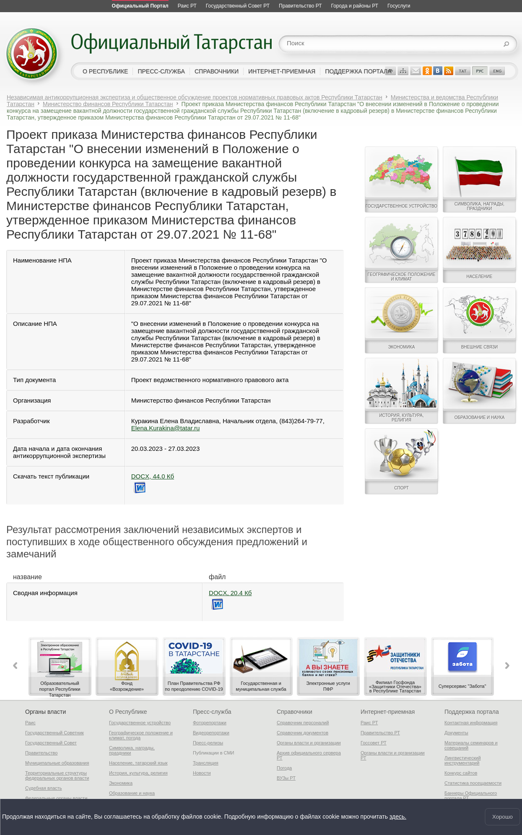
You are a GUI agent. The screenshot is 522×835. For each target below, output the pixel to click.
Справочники (294, 711)
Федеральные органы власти (56, 798)
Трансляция (205, 762)
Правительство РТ (380, 732)
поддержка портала (358, 71)
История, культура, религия (138, 772)
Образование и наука (132, 793)
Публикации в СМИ (213, 752)
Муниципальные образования (57, 762)
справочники (217, 71)
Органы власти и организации (309, 742)
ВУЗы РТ (286, 777)
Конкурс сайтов (460, 772)
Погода (284, 767)
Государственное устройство (140, 722)
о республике (105, 71)
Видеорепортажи (211, 732)
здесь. (398, 817)
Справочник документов (302, 732)
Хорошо (502, 817)
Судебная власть (43, 788)
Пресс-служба (212, 711)
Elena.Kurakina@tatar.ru (165, 428)
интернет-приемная (281, 71)
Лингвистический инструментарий (462, 760)
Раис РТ (369, 722)
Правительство (41, 752)
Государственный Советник (54, 732)
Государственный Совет (51, 742)
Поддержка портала (471, 711)
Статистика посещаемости (472, 783)
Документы (456, 732)
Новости (202, 772)
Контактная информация (470, 722)
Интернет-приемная (388, 711)
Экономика (120, 783)
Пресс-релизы (208, 742)
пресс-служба (161, 71)
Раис (30, 722)
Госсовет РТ (374, 742)
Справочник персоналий (303, 722)
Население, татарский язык (138, 762)
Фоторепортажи (209, 722)
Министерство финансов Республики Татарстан (108, 104)
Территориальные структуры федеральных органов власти (57, 775)
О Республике (128, 711)
